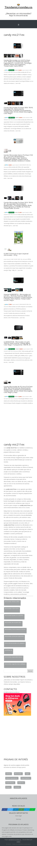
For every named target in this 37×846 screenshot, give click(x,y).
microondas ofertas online (12, 601)
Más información (14, 72)
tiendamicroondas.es (15, 839)
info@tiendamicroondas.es (12, 692)
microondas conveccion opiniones (14, 636)
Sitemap (18, 819)
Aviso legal (18, 816)
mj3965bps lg (8, 650)
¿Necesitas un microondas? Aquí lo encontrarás (18, 14)
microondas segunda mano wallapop (15, 664)
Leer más (17, 83)
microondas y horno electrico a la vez (15, 629)
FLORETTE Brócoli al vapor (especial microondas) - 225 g (16, 254)
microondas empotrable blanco (13, 657)
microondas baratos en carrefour (14, 615)
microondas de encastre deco (13, 622)
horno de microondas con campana (15, 643)
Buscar (30, 671)
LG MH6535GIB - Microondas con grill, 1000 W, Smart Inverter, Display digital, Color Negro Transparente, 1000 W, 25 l (17, 343)
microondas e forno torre (12, 608)
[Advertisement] (18, 424)
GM (18, 842)
